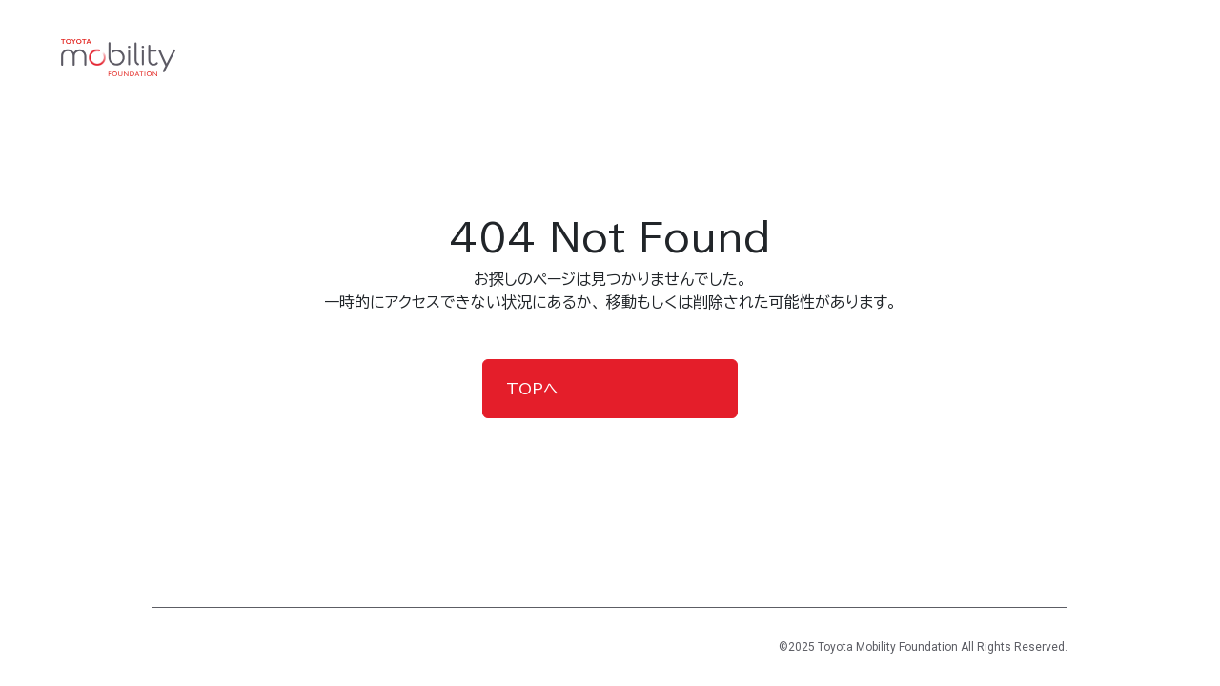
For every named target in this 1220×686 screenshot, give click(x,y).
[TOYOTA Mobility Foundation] (118, 58)
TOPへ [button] (532, 388)
